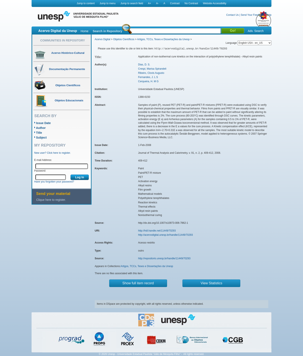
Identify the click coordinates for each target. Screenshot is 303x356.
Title (39, 132)
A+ (149, 3)
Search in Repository (107, 31)
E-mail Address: (43, 160)
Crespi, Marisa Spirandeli (152, 68)
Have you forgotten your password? (54, 181)
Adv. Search (255, 31)
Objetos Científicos (123, 39)
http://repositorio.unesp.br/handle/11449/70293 (164, 258)
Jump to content (85, 3)
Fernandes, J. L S (148, 77)
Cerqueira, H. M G (148, 81)
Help (268, 14)
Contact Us (232, 14)
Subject (41, 137)
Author (41, 128)
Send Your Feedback (252, 14)
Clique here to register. (51, 199)
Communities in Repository (62, 40)
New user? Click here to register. (52, 152)
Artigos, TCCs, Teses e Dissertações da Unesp (163, 39)
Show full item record (138, 283)
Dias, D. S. (144, 64)
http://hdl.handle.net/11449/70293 (157, 230)
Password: (40, 170)
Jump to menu (108, 3)
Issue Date (43, 123)
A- (157, 3)
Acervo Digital (102, 39)
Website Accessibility (214, 3)
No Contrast (191, 3)
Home (84, 31)
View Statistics (211, 283)
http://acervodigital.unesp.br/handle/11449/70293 (165, 234)
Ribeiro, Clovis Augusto (151, 72)
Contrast (174, 3)
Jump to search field (132, 3)
